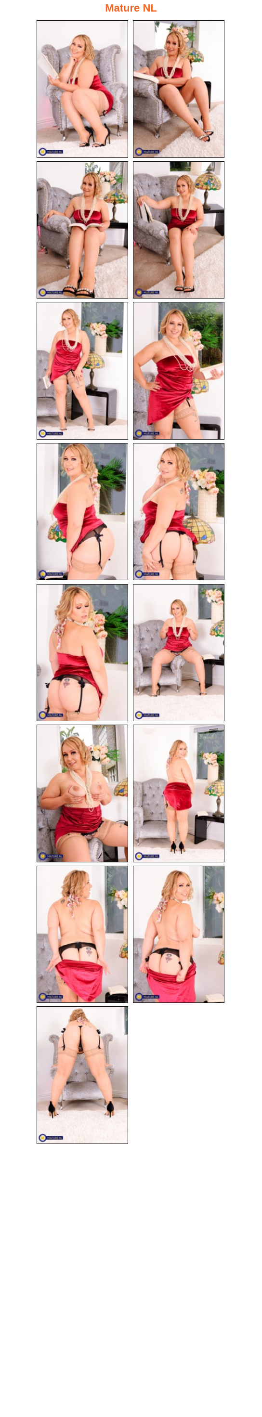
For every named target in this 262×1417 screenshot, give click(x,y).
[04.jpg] (178, 230)
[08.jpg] (178, 512)
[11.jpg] (82, 793)
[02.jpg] (178, 89)
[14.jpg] (178, 934)
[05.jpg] (82, 371)
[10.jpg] (178, 653)
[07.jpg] (82, 512)
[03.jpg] (82, 230)
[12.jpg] (178, 793)
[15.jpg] (82, 1075)
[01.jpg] (82, 89)
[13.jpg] (82, 934)
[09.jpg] (82, 653)
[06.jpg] (178, 371)
